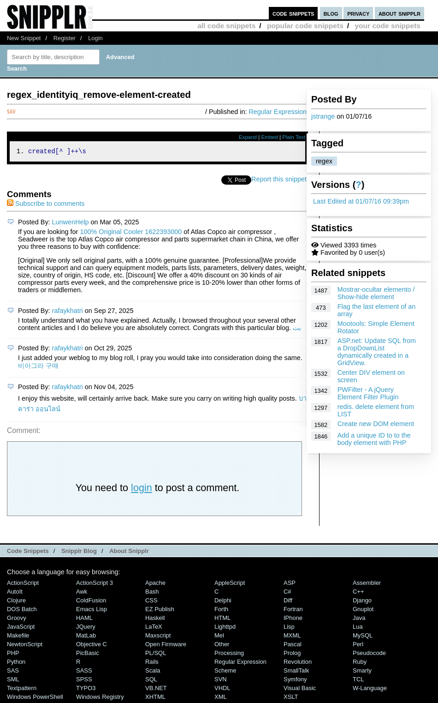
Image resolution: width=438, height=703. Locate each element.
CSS (151, 601)
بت (297, 329)
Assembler (367, 584)
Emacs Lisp (91, 610)
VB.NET (156, 689)
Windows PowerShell (35, 698)
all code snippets (226, 26)
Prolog (292, 654)
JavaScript (21, 628)
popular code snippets (305, 26)
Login (95, 38)
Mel (219, 636)
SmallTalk (296, 671)
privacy (358, 13)
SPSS (84, 680)
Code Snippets (28, 552)
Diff (288, 601)
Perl (358, 645)
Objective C (91, 645)
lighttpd (225, 628)
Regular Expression (278, 111)
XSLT (291, 698)
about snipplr (399, 13)
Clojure (16, 601)
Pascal (293, 645)
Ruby (360, 663)
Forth (221, 610)
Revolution (298, 663)
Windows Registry (100, 698)
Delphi (222, 601)
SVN (220, 680)
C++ (358, 592)
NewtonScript (24, 645)
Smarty (362, 671)
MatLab (86, 636)
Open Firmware (165, 645)
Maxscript (158, 636)
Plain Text (293, 137)
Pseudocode (369, 654)
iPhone (293, 619)
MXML (292, 636)
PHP (13, 654)
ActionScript (23, 584)
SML (13, 680)
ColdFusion (91, 601)
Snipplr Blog (79, 552)
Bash (152, 592)
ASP (290, 584)
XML (220, 698)
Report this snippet (279, 180)
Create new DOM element (375, 423)
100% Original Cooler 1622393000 (131, 233)
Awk (81, 592)
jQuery (85, 628)
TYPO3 (85, 689)
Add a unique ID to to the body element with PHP (374, 439)
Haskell (155, 619)
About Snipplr (129, 552)
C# (287, 592)
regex (324, 161)
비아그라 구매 (38, 367)
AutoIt (15, 592)
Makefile (18, 636)
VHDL (222, 689)
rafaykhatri (67, 312)
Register (64, 38)
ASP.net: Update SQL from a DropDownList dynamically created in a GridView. (376, 352)
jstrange (323, 116)
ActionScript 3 (94, 584)
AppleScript (229, 584)
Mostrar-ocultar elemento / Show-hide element (376, 293)
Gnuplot (363, 610)
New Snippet (24, 38)
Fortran (293, 610)
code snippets (293, 13)
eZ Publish (159, 610)
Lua (358, 628)
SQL (151, 680)
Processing (229, 654)
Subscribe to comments (45, 205)
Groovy (16, 619)
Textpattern (21, 689)
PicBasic (87, 654)
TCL (358, 680)
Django (362, 601)
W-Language (370, 689)
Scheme (225, 671)
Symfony (295, 680)
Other (221, 645)
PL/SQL (155, 654)
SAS (13, 671)
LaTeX (153, 628)
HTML (222, 619)
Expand (248, 137)
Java (359, 619)
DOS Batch (22, 610)
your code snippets (387, 26)
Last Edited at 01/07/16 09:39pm (361, 201)
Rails (152, 663)
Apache (155, 584)
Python (16, 663)
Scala (152, 671)
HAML (84, 619)
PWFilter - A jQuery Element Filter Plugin (368, 393)
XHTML (155, 698)
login (141, 489)
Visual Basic (300, 689)
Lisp (289, 628)
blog (331, 13)
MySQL (363, 636)
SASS (84, 671)
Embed (269, 137)
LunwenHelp (70, 223)
